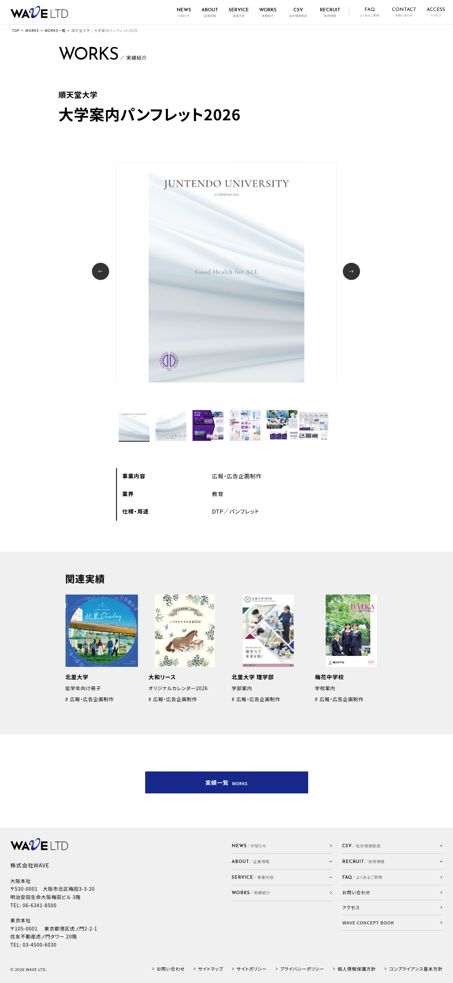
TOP (16, 30)
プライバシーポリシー (302, 969)
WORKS (32, 30)
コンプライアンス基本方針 (416, 969)
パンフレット (244, 511)
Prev (101, 272)
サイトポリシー (251, 969)
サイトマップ (210, 969)
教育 (218, 494)
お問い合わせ (171, 969)
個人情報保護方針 (357, 969)
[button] (282, 861)
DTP (217, 511)
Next (352, 272)
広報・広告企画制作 (237, 476)
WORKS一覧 (55, 30)
